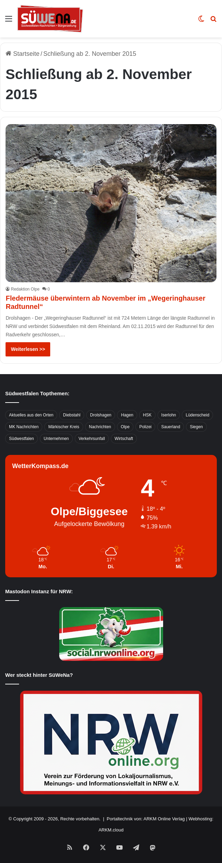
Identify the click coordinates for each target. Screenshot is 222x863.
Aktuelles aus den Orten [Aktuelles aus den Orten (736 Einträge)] (31, 415)
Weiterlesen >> (28, 349)
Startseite (22, 53)
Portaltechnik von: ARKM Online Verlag (146, 818)
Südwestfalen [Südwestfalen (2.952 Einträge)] (21, 438)
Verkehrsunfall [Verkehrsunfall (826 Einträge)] (92, 438)
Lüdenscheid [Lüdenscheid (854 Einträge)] (197, 415)
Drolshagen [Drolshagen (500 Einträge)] (100, 415)
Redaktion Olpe (25, 289)
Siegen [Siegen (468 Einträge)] (196, 426)
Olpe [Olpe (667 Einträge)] (125, 426)
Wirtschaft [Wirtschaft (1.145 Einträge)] (124, 438)
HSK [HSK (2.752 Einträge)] (147, 415)
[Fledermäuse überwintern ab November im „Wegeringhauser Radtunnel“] (111, 203)
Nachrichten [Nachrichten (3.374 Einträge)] (100, 426)
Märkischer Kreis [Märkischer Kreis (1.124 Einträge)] (63, 426)
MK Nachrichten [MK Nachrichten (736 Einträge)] (23, 426)
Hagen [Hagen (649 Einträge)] (127, 415)
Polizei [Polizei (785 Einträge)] (145, 426)
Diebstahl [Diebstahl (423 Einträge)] (71, 415)
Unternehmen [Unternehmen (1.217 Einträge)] (56, 438)
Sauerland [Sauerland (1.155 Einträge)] (170, 426)
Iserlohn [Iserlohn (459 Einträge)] (168, 415)
